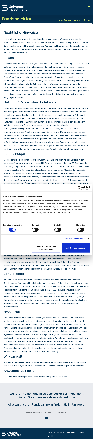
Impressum (62, 412)
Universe (78, 404)
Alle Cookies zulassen (75, 248)
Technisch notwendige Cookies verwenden (46, 247)
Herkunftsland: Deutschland (69, 20)
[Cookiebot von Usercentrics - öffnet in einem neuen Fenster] (79, 188)
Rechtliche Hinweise (34, 412)
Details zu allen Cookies (75, 239)
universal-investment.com (56, 397)
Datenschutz (50, 412)
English (87, 20)
